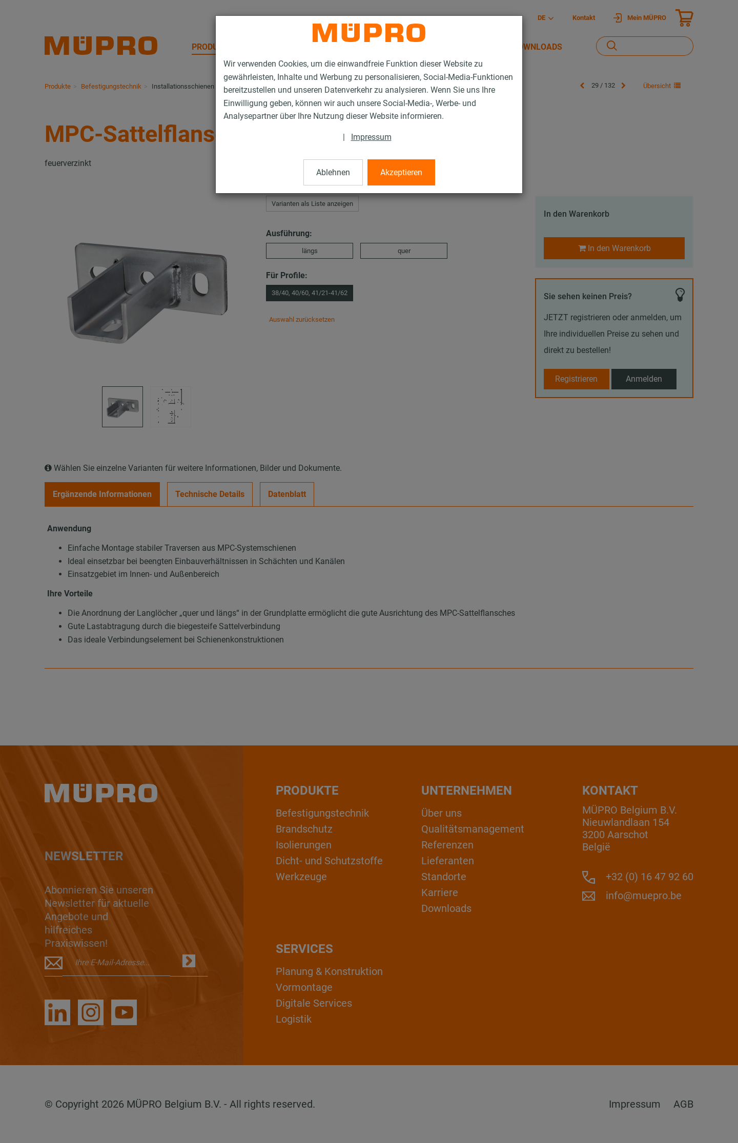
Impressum (371, 137)
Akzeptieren (401, 172)
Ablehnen (333, 172)
